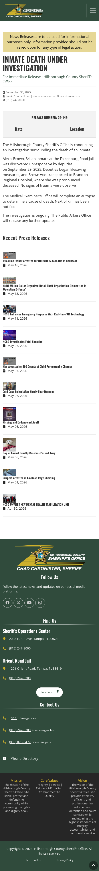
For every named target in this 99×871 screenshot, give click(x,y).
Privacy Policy (65, 860)
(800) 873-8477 (20, 742)
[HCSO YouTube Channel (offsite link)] (29, 603)
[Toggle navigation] (91, 10)
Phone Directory (20, 758)
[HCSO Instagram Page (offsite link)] (40, 603)
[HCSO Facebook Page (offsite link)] (7, 603)
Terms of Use (34, 860)
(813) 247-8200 (20, 730)
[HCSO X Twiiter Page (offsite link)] (18, 603)
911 (14, 718)
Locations (50, 691)
